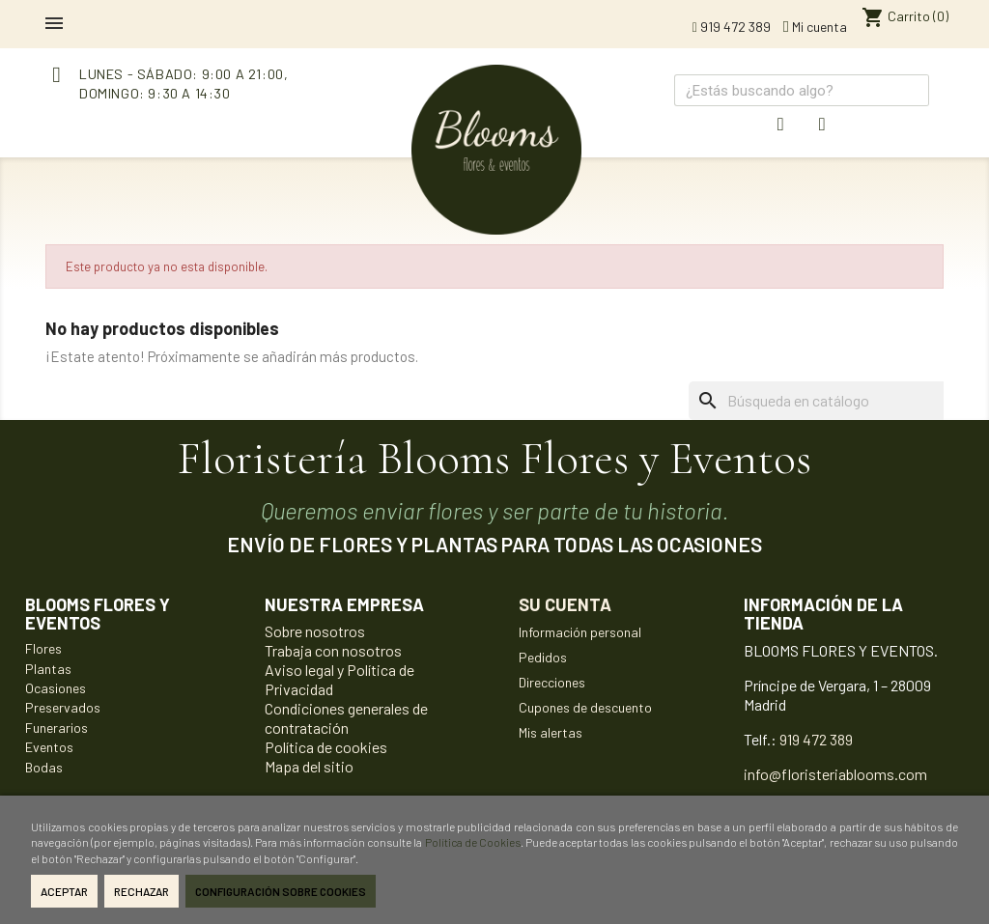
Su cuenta (565, 604)
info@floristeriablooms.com (835, 774)
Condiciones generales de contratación (346, 718)
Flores (43, 648)
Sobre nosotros (315, 631)
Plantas (48, 668)
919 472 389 (731, 26)
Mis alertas (550, 732)
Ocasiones (55, 688)
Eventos (49, 747)
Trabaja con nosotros (333, 650)
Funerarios (56, 727)
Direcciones (552, 682)
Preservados (62, 707)
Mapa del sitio (309, 766)
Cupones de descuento (585, 707)
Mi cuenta (815, 26)
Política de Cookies (473, 842)
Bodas (44, 767)
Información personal (580, 632)
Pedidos (543, 657)
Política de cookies (326, 747)
